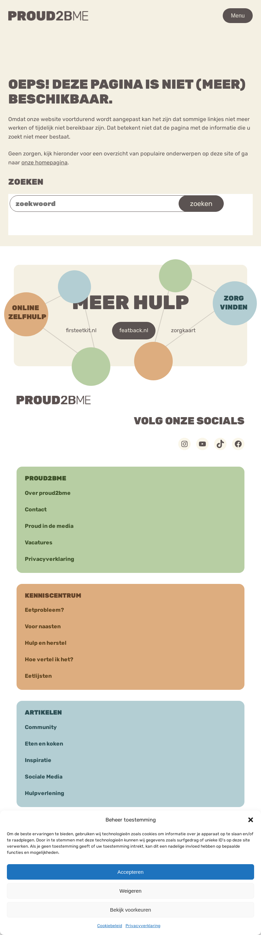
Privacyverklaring (143, 925)
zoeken (201, 203)
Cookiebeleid (109, 925)
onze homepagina (44, 162)
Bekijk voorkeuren (130, 910)
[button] (250, 819)
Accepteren (131, 872)
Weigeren (131, 891)
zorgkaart (183, 330)
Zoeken (25, 182)
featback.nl (133, 330)
